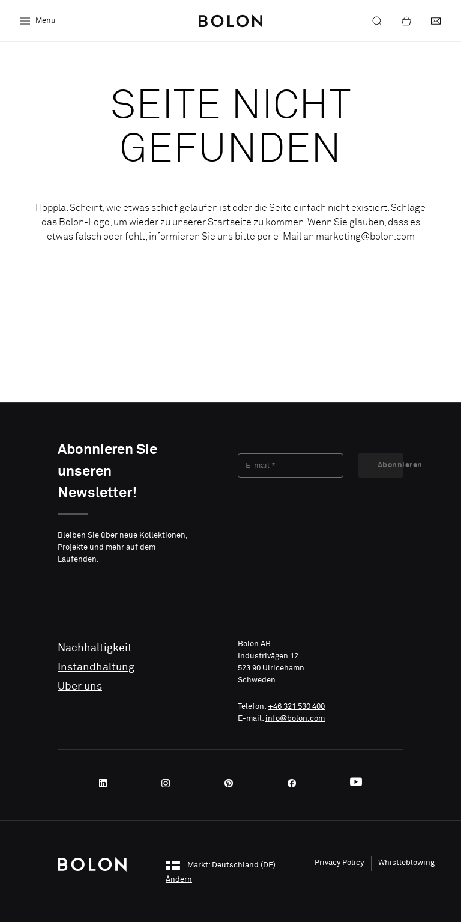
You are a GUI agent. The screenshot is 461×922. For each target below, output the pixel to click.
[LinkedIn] (107, 783)
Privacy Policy (339, 863)
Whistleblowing (406, 863)
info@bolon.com (295, 719)
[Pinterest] (232, 783)
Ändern (179, 880)
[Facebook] (295, 783)
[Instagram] (169, 783)
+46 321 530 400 (296, 707)
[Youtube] (356, 783)
